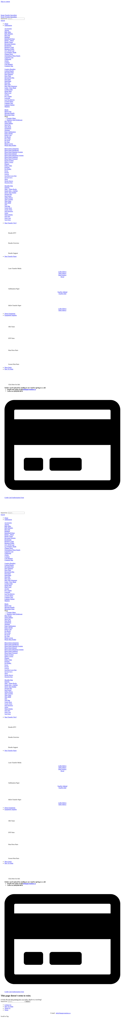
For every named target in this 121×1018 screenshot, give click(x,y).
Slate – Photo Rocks (11, 189)
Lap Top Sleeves (10, 100)
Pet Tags (7, 142)
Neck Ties (8, 125)
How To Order (9, 1006)
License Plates (9, 101)
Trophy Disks (8, 209)
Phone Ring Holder (10, 145)
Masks (6, 110)
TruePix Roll (62, 293)
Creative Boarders (10, 69)
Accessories (8, 28)
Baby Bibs (8, 32)
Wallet (6, 213)
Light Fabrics (62, 271)
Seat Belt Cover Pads (11, 176)
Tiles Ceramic (9, 199)
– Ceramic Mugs (10, 118)
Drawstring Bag (10, 78)
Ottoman (7, 130)
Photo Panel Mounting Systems (14, 155)
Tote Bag (7, 206)
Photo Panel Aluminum (12, 148)
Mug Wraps (8, 121)
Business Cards (9, 47)
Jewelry (7, 94)
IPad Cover (8, 93)
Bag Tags (7, 35)
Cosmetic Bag (9, 66)
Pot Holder (8, 169)
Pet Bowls (8, 137)
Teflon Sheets (9, 198)
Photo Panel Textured (11, 159)
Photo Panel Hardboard (12, 150)
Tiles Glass (8, 201)
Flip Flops (8, 79)
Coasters (7, 62)
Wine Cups (8, 218)
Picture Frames (9, 160)
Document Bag (9, 72)
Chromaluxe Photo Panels (12, 56)
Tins (6, 204)
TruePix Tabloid (62, 292)
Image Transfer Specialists (9, 17)
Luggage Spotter (10, 105)
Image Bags (8, 91)
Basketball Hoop (10, 39)
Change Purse (9, 54)
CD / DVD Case (9, 51)
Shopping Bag (9, 182)
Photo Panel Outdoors (11, 157)
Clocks (7, 61)
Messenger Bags (9, 115)
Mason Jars (8, 111)
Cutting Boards (9, 71)
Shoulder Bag (9, 186)
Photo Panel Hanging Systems (14, 152)
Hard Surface (62, 275)
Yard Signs (8, 220)
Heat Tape (8, 84)
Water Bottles (9, 215)
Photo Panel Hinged (11, 154)
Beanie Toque (9, 42)
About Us (7, 1008)
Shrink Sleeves (9, 181)
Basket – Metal (9, 40)
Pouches (7, 167)
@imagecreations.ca (29, 389)
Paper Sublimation (10, 132)
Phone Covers (9, 144)
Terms (6, 1010)
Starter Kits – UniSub (11, 191)
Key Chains (8, 96)
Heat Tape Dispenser (11, 86)
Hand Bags (8, 81)
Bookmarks (8, 45)
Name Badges (9, 123)
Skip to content (5, 1)
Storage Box (8, 194)
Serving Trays (8, 177)
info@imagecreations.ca (63, 1013)
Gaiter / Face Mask (10, 88)
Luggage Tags (9, 103)
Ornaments (8, 128)
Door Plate (8, 76)
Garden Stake (9, 89)
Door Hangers (9, 74)
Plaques (7, 164)
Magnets (7, 106)
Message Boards (9, 113)
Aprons (7, 30)
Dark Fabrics (62, 273)
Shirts (6, 179)
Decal (62, 277)
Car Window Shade (10, 52)
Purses (6, 171)
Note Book (8, 127)
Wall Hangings (9, 211)
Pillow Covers (9, 162)
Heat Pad (7, 83)
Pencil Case (8, 135)
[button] (60, 15)
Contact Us (8, 1005)
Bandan (7, 37)
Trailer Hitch (8, 208)
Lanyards (7, 98)
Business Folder (9, 49)
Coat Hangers (9, 64)
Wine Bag (7, 216)
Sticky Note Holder (10, 192)
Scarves (7, 174)
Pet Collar (8, 138)
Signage (7, 187)
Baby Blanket (9, 34)
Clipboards (8, 59)
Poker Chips (8, 165)
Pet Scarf (7, 140)
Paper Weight (9, 133)
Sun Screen (8, 196)
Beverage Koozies (10, 44)
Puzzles (7, 172)
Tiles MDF (8, 203)
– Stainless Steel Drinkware (13, 120)
